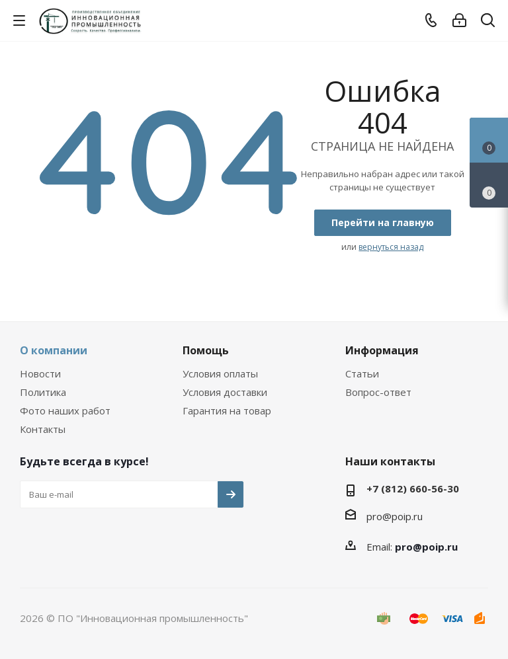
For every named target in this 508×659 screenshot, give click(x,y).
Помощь (206, 350)
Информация (382, 350)
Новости (40, 373)
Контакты (42, 429)
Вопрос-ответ (378, 392)
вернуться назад (391, 246)
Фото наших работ (65, 410)
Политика (43, 392)
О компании (53, 350)
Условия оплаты (220, 373)
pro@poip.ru (394, 516)
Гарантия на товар (227, 410)
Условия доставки (225, 392)
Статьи (362, 373)
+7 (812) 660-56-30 (412, 488)
